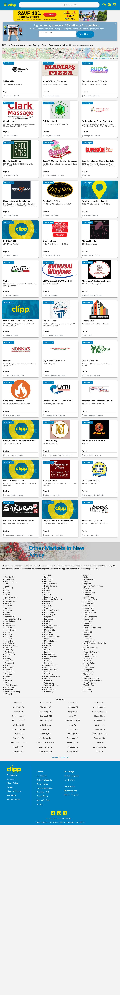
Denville (46, 595)
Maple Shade (9, 630)
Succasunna (9, 672)
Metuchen (8, 634)
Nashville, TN (99, 720)
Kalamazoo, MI (46, 751)
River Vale (87, 659)
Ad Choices (11, 795)
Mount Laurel (88, 641)
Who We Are (12, 775)
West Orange (9, 687)
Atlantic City (9, 577)
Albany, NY (18, 703)
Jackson (86, 615)
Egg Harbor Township (52, 599)
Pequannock (9, 654)
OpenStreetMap (105, 58)
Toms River (47, 674)
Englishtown (88, 601)
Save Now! (85, 34)
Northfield (47, 645)
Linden (46, 621)
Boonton (46, 581)
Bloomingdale (88, 579)
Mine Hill (7, 637)
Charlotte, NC (45, 707)
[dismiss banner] (115, 24)
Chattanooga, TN (45, 712)
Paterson (47, 652)
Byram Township (50, 586)
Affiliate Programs (71, 795)
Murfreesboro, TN (99, 712)
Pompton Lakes (49, 656)
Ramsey (7, 659)
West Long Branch (50, 685)
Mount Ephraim (49, 641)
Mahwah (7, 628)
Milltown (86, 634)
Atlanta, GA (18, 712)
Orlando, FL (99, 725)
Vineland (7, 678)
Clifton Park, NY (45, 720)
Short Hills (8, 667)
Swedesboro (88, 672)
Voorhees (47, 678)
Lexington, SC (72, 712)
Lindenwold (87, 621)
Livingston (87, 623)
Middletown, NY (99, 707)
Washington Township (92, 681)
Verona (85, 676)
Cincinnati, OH (45, 716)
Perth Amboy (48, 654)
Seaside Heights (49, 665)
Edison (6, 599)
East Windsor (88, 597)
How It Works (69, 780)
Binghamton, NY (18, 716)
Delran (6, 595)
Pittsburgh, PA (72, 734)
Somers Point (88, 667)
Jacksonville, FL (45, 747)
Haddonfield (87, 608)
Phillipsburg (87, 654)
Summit (46, 672)
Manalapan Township (91, 628)
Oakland (7, 648)
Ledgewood (87, 619)
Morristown (9, 641)
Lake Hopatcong (89, 617)
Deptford (86, 595)
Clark (6, 590)
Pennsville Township (91, 652)
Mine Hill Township (51, 637)
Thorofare (8, 674)
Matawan (8, 632)
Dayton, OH (18, 734)
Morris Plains (88, 639)
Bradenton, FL (18, 725)
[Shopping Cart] (114, 4)
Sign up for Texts (43, 800)
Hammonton (88, 610)
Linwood (7, 623)
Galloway (47, 606)
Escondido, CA (19, 738)
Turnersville (87, 674)
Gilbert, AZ (45, 729)
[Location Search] (80, 5)
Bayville (46, 577)
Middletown (48, 634)
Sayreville (47, 663)
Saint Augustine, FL (99, 734)
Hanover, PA (45, 734)
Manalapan (47, 628)
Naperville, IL (99, 716)
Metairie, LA (100, 703)
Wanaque (47, 681)
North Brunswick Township (94, 643)
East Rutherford (49, 597)
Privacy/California (14, 791)
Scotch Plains (88, 663)
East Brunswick (10, 597)
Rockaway (47, 661)
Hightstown (48, 612)
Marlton (86, 630)
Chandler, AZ (45, 703)
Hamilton (7, 610)
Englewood (47, 601)
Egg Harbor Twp (89, 599)
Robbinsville (9, 661)
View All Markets (60, 758)
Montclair (87, 637)
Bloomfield (47, 579)
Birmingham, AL (18, 720)
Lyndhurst (87, 626)
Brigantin (86, 584)
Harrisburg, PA (46, 738)
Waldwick (8, 681)
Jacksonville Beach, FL (46, 742)
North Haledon (10, 645)
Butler (6, 586)
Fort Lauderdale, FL (18, 742)
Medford (46, 632)
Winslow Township (11, 692)
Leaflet (94, 58)
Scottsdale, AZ (72, 751)
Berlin (85, 577)
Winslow (86, 689)
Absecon (86, 575)
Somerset (7, 670)
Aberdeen (47, 575)
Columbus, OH (19, 729)
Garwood (7, 608)
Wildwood (8, 689)
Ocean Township (89, 648)
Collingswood (88, 592)
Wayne (6, 683)
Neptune (46, 643)
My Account (42, 776)
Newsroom (11, 779)
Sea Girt (7, 665)
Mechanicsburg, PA (72, 720)
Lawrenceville (48, 619)
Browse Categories (71, 776)
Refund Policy (42, 784)
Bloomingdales (10, 581)
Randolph (47, 659)
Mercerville (87, 632)
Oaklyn (46, 648)
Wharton (86, 687)
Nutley (85, 645)
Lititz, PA (72, 716)
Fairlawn (46, 604)
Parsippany (8, 652)
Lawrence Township (12, 619)
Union (6, 676)
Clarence (86, 588)
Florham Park (88, 604)
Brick (6, 584)
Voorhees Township (90, 678)
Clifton (6, 592)
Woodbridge (48, 692)
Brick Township (49, 584)
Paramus (86, 650)
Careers (10, 787)
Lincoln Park (9, 621)
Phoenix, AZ (73, 729)
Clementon (87, 590)
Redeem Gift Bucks (44, 780)
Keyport (46, 617)
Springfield (87, 670)
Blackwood (8, 579)
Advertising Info (70, 791)
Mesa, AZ (72, 725)
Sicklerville (47, 667)
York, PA (99, 751)
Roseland (86, 661)
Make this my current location (83, 45)
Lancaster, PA (72, 707)
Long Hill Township (51, 626)
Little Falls (47, 623)
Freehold (7, 606)
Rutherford (8, 663)
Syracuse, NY (99, 738)
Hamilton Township (51, 610)
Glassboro (47, 608)
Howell (7, 615)
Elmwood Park (10, 601)
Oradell (46, 650)
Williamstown (49, 689)
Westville (47, 687)
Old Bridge (8, 650)
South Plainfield (49, 670)
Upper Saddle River (51, 676)
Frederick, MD (18, 751)
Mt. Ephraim (9, 643)
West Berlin (48, 683)
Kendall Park (9, 617)
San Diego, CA (72, 742)
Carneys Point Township (92, 586)
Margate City (48, 630)
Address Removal (13, 799)
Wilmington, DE (99, 747)
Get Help (40, 792)
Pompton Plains (89, 656)
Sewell (85, 665)
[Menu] (5, 5)
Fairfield (7, 604)
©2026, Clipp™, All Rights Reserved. (58, 818)
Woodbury (87, 692)
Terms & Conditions (45, 788)
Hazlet (6, 612)
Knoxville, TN (72, 703)
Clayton (46, 590)
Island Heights (49, 615)
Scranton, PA (99, 729)
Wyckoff (7, 694)
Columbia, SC (45, 725)
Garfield (86, 606)
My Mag (40, 804)
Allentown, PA (18, 707)
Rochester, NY (72, 738)
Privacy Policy (12, 783)
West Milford (88, 685)
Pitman (7, 656)
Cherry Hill (8, 588)
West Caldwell (88, 683)
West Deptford (10, 685)
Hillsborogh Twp (89, 612)
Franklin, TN (18, 747)
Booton (86, 581)
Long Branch (9, 626)
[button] (40, 5)
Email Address (47, 32)
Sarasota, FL (73, 747)
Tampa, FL (99, 742)
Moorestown (48, 639)
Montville (8, 639)
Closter (46, 592)
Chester (46, 588)
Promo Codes (42, 796)
